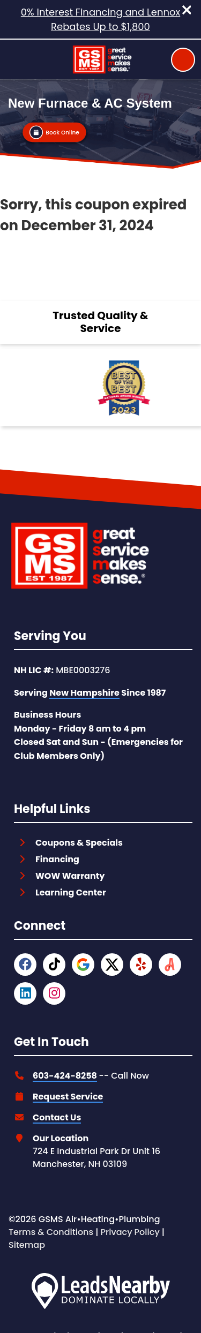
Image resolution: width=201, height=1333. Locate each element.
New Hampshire (84, 693)
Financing (57, 859)
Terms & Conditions (51, 1232)
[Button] (54, 132)
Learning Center (70, 892)
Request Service (68, 1096)
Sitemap (27, 1245)
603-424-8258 (65, 1076)
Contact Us (57, 1117)
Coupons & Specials (79, 843)
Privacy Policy (130, 1232)
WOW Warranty (70, 876)
